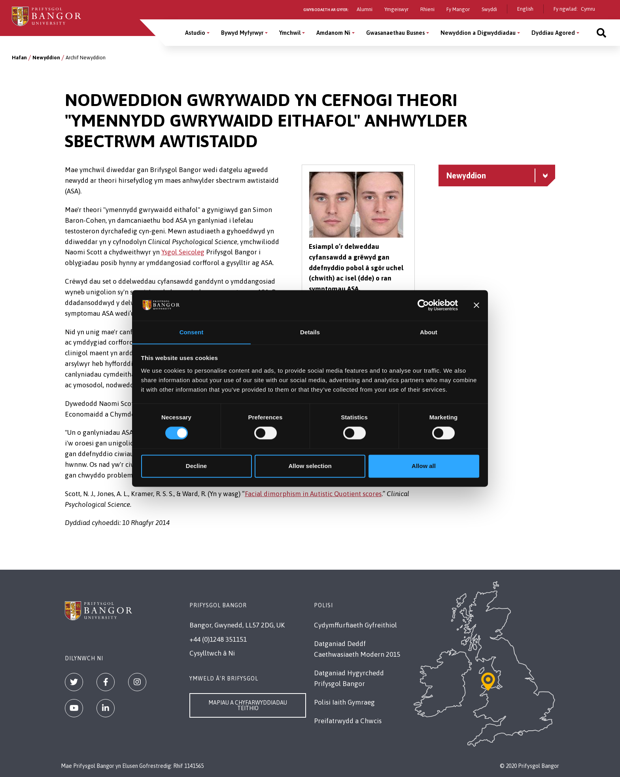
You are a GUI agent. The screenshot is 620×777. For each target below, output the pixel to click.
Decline (196, 466)
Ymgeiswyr (396, 9)
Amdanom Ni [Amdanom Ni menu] (333, 32)
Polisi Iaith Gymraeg (344, 702)
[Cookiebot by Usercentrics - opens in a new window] (423, 305)
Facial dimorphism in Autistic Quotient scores (313, 494)
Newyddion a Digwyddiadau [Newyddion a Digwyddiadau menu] (478, 32)
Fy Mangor (458, 9)
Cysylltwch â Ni (212, 653)
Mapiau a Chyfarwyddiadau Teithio (247, 705)
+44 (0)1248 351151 (218, 639)
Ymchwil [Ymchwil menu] (290, 32)
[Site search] (601, 32)
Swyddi (489, 9)
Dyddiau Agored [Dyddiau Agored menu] (553, 32)
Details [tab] (310, 332)
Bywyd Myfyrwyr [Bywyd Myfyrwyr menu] (242, 32)
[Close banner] (476, 305)
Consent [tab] (192, 332)
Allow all (424, 466)
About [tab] (428, 332)
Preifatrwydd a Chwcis (348, 721)
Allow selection (309, 466)
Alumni (364, 9)
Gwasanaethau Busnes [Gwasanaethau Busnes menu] (395, 32)
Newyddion (46, 58)
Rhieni (427, 9)
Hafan (19, 58)
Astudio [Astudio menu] (195, 32)
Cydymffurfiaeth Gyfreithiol (355, 625)
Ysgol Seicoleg (182, 252)
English (525, 8)
